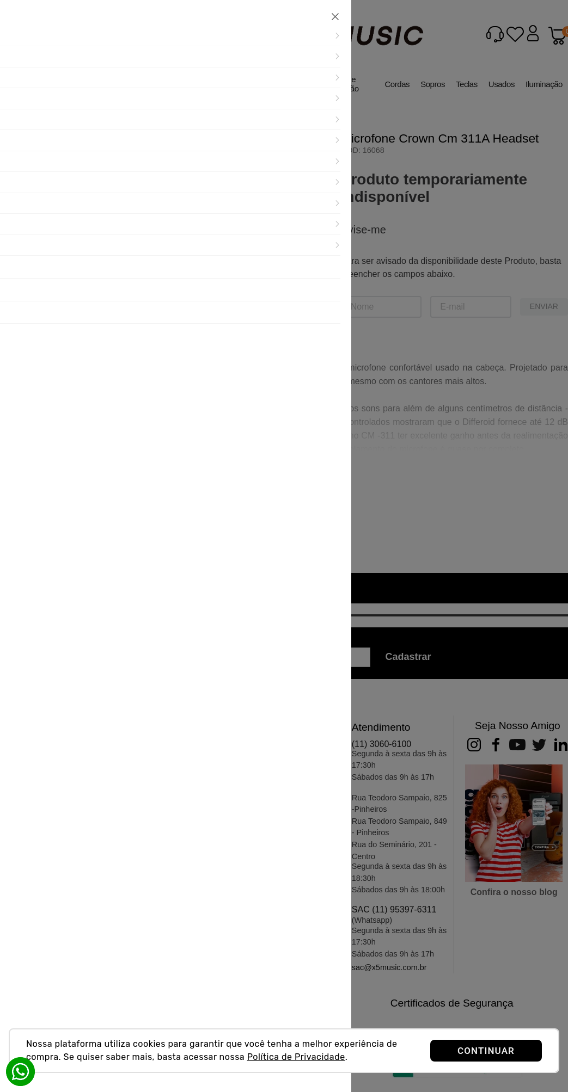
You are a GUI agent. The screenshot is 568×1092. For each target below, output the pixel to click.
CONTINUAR (486, 1050)
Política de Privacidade (296, 1057)
